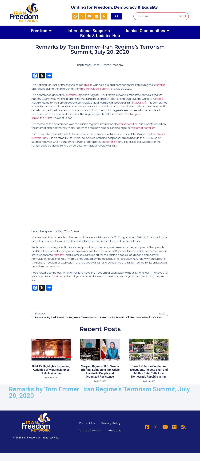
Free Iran (41, 30)
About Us (114, 430)
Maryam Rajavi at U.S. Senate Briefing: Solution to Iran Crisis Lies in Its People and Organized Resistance (100, 371)
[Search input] (157, 16)
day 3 (46, 138)
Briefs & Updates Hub (100, 35)
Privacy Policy (111, 423)
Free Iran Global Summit (94, 89)
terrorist (160, 85)
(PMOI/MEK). (139, 103)
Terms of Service (90, 430)
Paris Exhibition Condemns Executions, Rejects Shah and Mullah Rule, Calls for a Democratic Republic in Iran (149, 371)
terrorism (111, 142)
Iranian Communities (147, 30)
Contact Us (87, 423)
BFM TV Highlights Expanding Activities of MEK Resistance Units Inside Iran (51, 369)
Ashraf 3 (158, 99)
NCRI (47, 118)
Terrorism (72, 95)
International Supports (89, 30)
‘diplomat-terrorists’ (143, 128)
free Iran (57, 276)
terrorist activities (126, 124)
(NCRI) (88, 85)
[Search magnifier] (185, 16)
